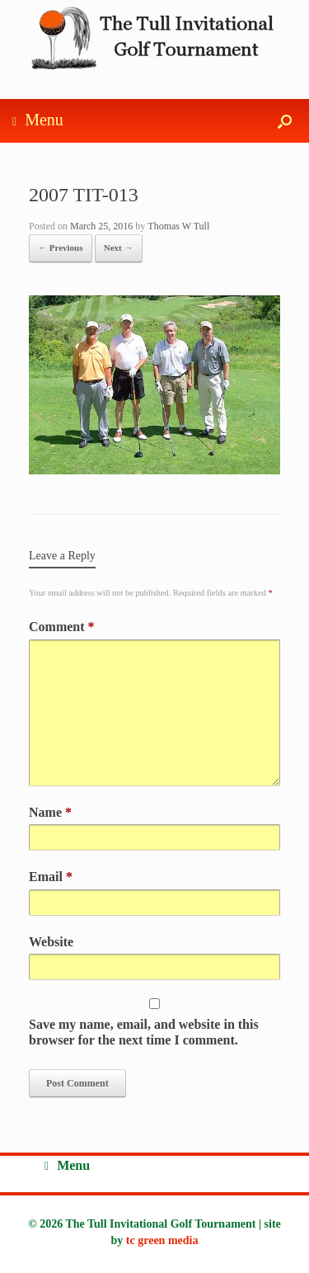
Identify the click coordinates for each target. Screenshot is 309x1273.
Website (51, 942)
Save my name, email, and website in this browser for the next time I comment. (144, 1032)
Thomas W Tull (178, 226)
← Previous (60, 247)
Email (51, 877)
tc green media (162, 1240)
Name (50, 812)
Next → (118, 247)
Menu (37, 120)
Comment (62, 627)
